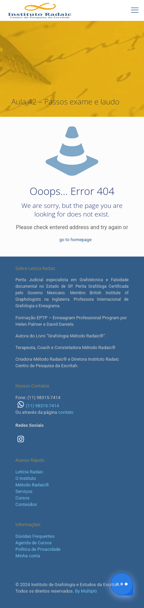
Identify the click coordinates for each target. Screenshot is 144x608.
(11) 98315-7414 (37, 405)
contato (65, 412)
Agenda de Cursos (33, 542)
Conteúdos (26, 504)
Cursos (22, 497)
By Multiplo (86, 591)
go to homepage (75, 239)
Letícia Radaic (29, 471)
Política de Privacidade (38, 549)
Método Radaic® (32, 484)
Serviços (24, 491)
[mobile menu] (135, 10)
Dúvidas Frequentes (35, 536)
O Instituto (25, 478)
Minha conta (27, 555)
